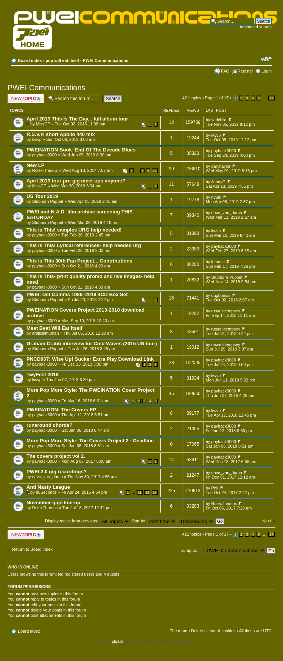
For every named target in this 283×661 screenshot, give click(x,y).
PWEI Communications (105, 60)
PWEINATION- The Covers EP (61, 409)
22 (147, 492)
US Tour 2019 (42, 196)
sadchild (218, 119)
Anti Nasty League (48, 487)
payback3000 (44, 155)
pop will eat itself (62, 60)
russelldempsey (225, 311)
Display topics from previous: (87, 521)
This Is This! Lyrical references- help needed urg (83, 245)
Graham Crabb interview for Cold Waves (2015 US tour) (91, 343)
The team (178, 631)
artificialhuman (45, 333)
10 (155, 171)
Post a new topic (26, 98)
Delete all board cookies (213, 631)
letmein (217, 261)
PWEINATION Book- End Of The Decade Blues (80, 150)
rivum (216, 197)
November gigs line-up (53, 502)
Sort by (154, 521)
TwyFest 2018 (42, 374)
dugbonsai (220, 295)
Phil (214, 488)
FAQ (225, 71)
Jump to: (189, 550)
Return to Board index (32, 549)
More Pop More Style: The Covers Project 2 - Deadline (90, 440)
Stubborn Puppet (48, 201)
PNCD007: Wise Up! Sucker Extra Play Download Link (90, 359)
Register (245, 71)
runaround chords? (49, 425)
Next (266, 521)
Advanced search (255, 27)
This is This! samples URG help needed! (73, 230)
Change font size (266, 59)
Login (266, 71)
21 (140, 492)
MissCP (43, 124)
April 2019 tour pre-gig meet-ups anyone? (75, 181)
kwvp (37, 139)
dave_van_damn (226, 212)
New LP (35, 165)
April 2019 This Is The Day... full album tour (77, 119)
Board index (30, 60)
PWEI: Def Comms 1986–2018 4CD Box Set (77, 294)
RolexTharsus (45, 170)
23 (155, 492)
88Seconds (46, 492)
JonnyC (218, 181)
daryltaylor (220, 166)
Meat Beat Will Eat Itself (54, 328)
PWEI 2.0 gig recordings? (56, 471)
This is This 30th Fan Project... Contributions (79, 261)
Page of (217, 98)
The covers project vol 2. (55, 456)
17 (271, 98)
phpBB (117, 641)
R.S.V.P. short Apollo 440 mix (60, 134)
